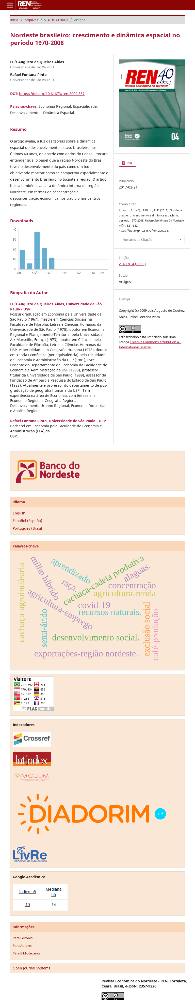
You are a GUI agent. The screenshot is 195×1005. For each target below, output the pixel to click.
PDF (129, 163)
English (19, 513)
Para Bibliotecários (27, 953)
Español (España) (27, 520)
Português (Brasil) (28, 528)
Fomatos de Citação (137, 239)
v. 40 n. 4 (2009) (56, 20)
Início (14, 20)
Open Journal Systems (31, 968)
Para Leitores (22, 938)
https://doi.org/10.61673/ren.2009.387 (52, 93)
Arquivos (31, 20)
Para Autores (22, 945)
